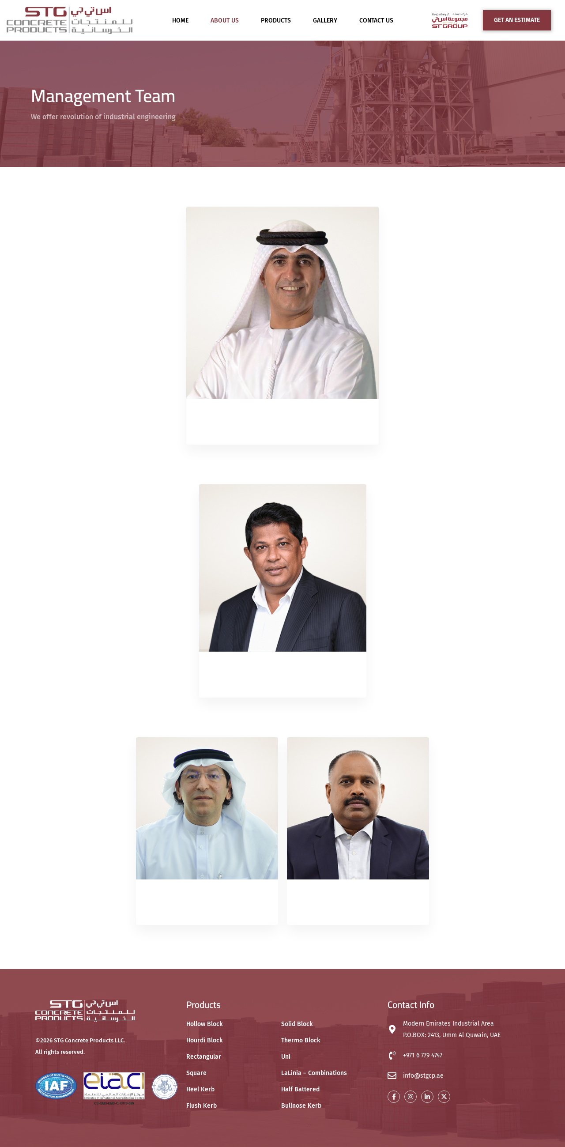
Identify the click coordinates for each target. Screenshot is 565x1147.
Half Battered (300, 1089)
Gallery (325, 20)
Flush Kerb (201, 1105)
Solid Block (297, 1024)
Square (196, 1073)
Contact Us (376, 20)
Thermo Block (300, 1040)
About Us (225, 20)
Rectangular (203, 1056)
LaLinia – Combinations (314, 1073)
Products (276, 20)
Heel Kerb (200, 1089)
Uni (285, 1056)
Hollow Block (204, 1024)
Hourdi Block (204, 1040)
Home (180, 20)
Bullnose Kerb (301, 1105)
